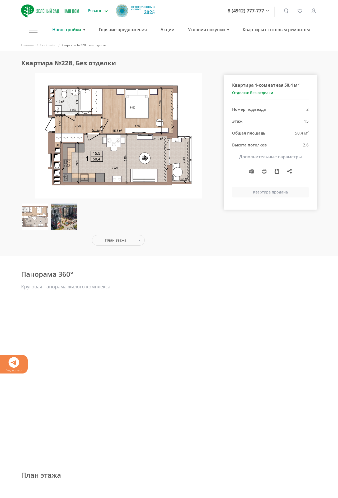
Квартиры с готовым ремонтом (276, 30)
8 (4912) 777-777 (246, 11)
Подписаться (14, 364)
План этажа (115, 240)
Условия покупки (206, 29)
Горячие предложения (123, 30)
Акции (168, 30)
